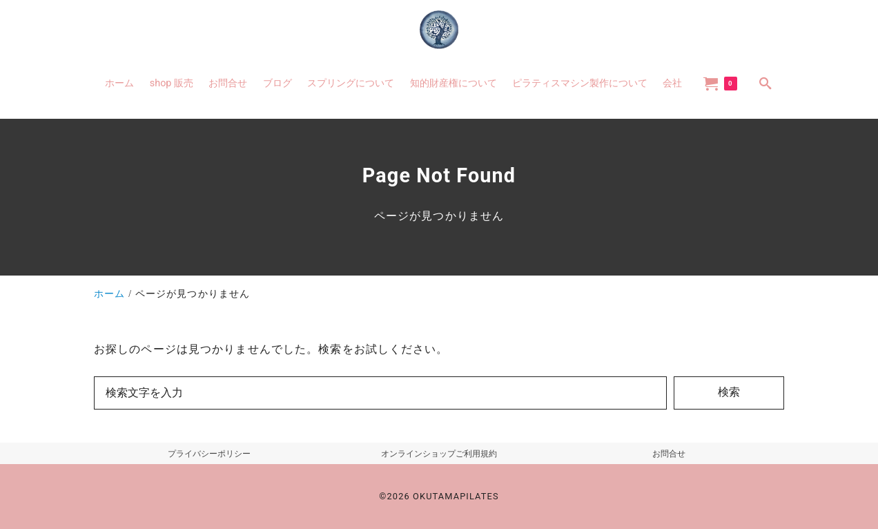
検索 (729, 391)
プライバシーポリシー (209, 454)
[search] (765, 83)
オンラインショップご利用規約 (439, 454)
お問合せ (668, 454)
